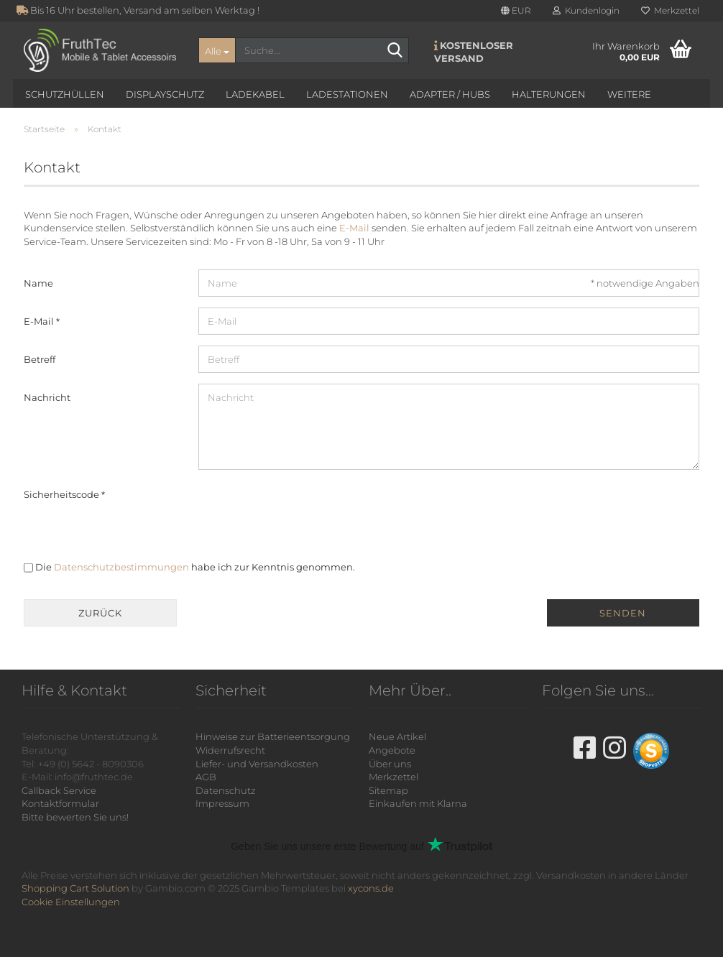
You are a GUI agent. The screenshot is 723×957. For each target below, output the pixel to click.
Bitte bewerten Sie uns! (75, 817)
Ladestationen (347, 94)
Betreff (39, 359)
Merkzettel (670, 10)
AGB (205, 776)
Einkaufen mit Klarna (418, 803)
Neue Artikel (397, 736)
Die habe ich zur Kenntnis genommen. (195, 567)
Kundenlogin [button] (586, 10)
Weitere (629, 94)
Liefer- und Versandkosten (256, 763)
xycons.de (371, 888)
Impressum (222, 803)
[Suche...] (217, 50)
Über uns (390, 763)
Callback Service (59, 790)
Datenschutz (225, 790)
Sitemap (388, 790)
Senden (622, 613)
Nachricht (47, 397)
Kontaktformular (60, 803)
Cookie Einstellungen (71, 901)
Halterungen (549, 94)
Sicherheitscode (62, 494)
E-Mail (354, 228)
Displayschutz (165, 94)
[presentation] (307, 509)
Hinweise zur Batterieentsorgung (272, 736)
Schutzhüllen (64, 94)
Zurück (100, 613)
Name (38, 283)
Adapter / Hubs (450, 94)
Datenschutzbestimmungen (121, 567)
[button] (516, 11)
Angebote (392, 750)
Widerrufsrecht (230, 750)
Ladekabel (255, 94)
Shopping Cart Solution (75, 888)
